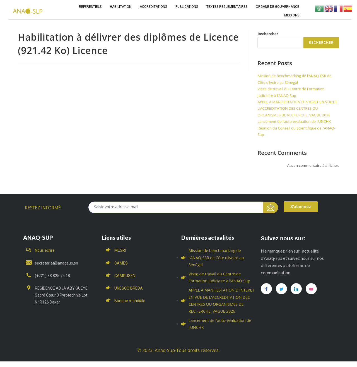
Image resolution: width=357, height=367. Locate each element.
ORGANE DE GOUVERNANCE (277, 7)
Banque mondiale (129, 301)
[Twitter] (281, 288)
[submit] (270, 207)
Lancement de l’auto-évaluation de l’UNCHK (294, 121)
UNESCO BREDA (128, 288)
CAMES (121, 263)
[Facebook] (266, 288)
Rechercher (267, 33)
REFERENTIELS (90, 7)
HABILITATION (120, 7)
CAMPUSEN (124, 275)
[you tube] (311, 288)
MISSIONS (291, 15)
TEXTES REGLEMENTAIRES (226, 7)
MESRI (120, 250)
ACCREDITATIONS (153, 7)
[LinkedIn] (296, 288)
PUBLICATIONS (186, 7)
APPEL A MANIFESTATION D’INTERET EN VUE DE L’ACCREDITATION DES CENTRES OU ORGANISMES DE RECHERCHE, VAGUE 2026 (297, 108)
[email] (176, 207)
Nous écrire (45, 250)
